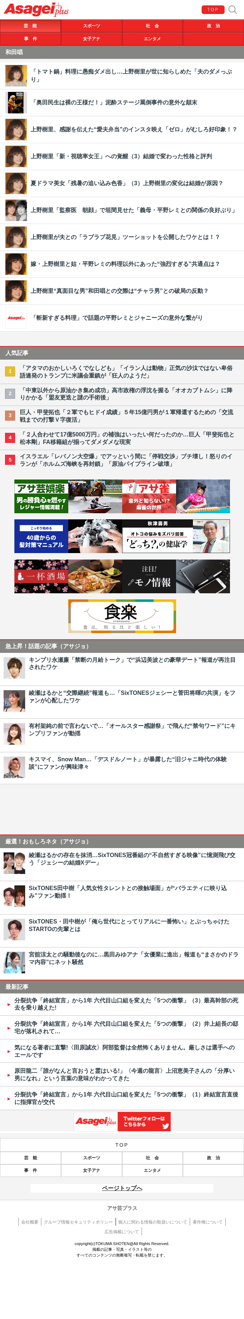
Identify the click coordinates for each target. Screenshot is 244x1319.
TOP (213, 9)
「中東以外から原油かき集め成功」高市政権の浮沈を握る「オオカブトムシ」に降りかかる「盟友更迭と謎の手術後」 (126, 394)
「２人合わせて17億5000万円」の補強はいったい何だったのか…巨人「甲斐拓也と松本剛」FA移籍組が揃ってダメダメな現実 (127, 438)
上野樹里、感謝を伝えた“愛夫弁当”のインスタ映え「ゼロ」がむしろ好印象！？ (134, 129)
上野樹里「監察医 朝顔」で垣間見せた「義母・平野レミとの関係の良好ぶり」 (134, 210)
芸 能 (30, 25)
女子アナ (91, 38)
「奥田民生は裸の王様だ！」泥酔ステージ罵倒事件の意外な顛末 (114, 102)
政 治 (213, 25)
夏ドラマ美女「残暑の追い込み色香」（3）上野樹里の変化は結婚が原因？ (127, 183)
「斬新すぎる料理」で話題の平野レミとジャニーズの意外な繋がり (117, 318)
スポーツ (91, 25)
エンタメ (152, 38)
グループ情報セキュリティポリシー (78, 1222)
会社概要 (29, 1222)
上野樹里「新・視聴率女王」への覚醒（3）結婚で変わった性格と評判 (121, 156)
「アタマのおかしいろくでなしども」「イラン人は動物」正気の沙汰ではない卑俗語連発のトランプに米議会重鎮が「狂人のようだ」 (126, 372)
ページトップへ (122, 1188)
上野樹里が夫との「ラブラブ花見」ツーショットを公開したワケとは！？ (125, 237)
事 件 (30, 38)
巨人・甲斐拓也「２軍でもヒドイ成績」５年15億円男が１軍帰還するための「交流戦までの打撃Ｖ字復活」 (126, 416)
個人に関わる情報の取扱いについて (152, 1222)
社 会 (152, 25)
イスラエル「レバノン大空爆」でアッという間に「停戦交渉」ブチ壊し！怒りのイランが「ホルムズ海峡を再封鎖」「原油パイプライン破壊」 (126, 460)
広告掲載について (122, 1231)
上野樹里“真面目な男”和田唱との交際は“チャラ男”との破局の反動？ (120, 291)
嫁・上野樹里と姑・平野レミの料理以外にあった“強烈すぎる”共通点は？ (125, 264)
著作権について (208, 1222)
